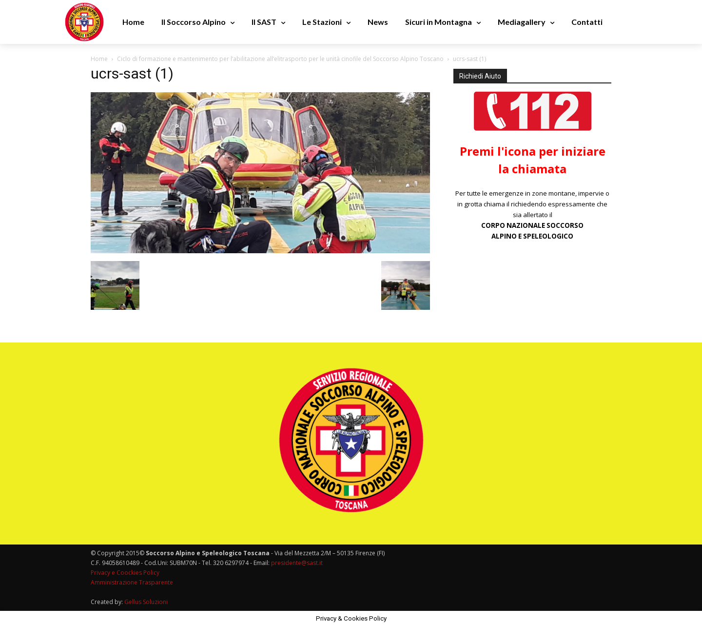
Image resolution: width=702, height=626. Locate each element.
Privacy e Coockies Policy (125, 572)
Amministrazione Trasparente (132, 582)
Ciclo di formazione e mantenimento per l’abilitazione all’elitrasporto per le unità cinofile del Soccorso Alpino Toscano (280, 59)
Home (99, 59)
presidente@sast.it (296, 563)
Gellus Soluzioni (146, 602)
